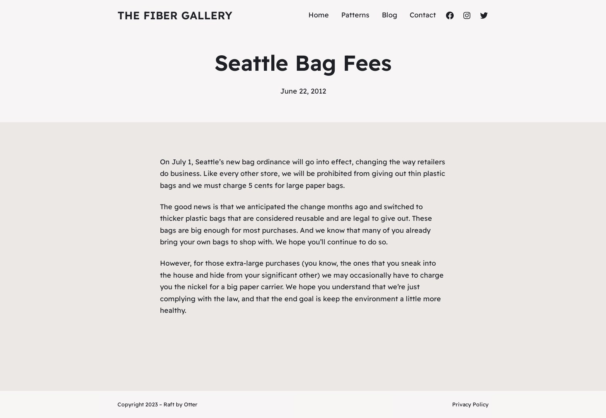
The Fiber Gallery (174, 15)
